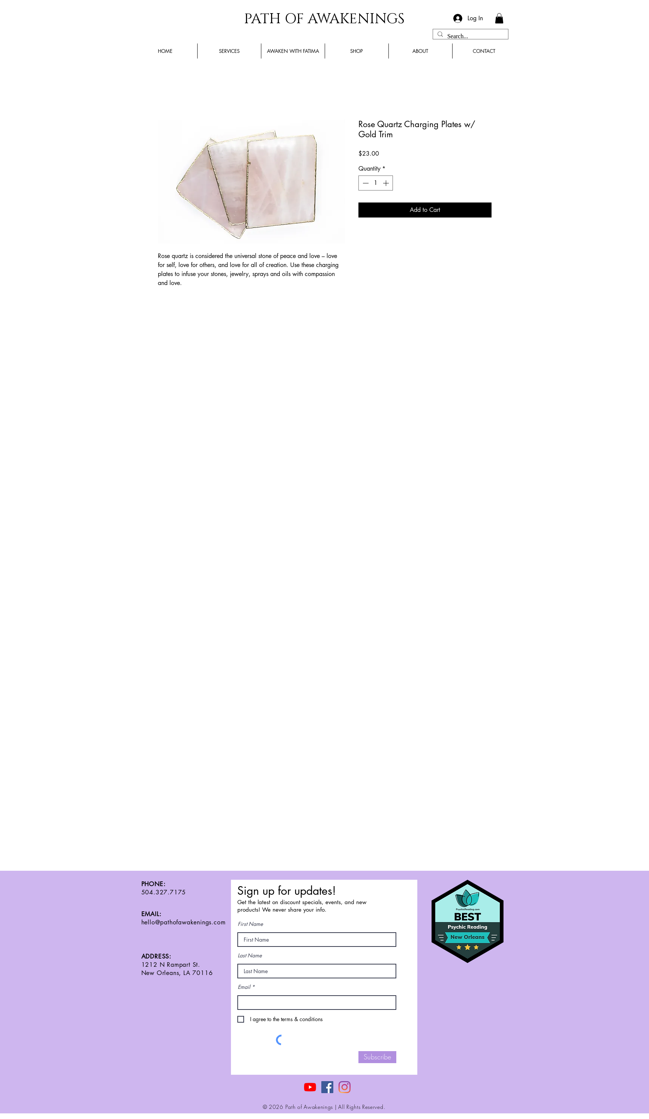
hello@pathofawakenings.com (183, 922)
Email (244, 987)
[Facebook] (327, 1087)
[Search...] (469, 36)
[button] (499, 18)
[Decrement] (365, 183)
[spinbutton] (375, 183)
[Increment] (386, 183)
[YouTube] (310, 1087)
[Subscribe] (377, 1057)
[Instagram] (345, 1087)
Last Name (250, 955)
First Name (250, 924)
